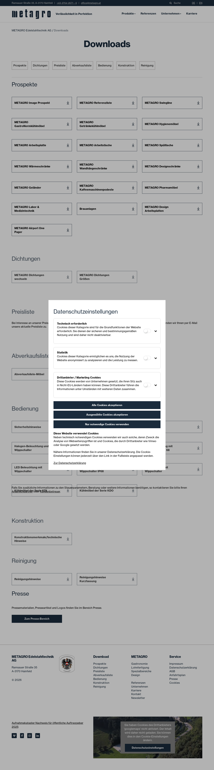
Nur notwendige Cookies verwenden (107, 424)
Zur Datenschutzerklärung (70, 463)
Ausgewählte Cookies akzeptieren (107, 414)
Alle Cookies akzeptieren (107, 405)
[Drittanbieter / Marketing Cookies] (147, 385)
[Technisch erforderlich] (147, 331)
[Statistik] (147, 358)
